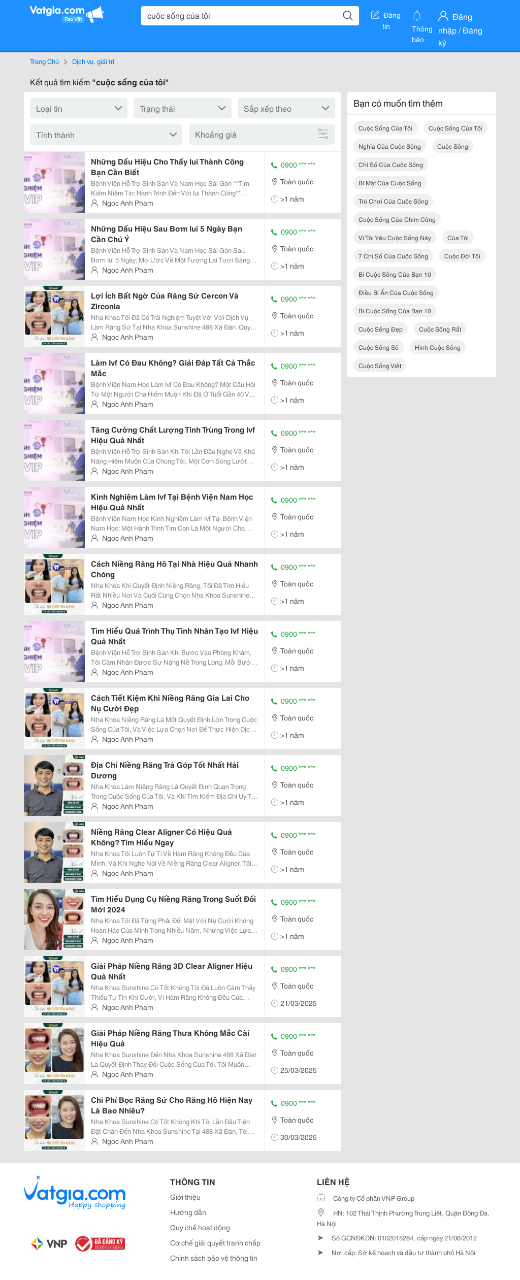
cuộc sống (452, 146)
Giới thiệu (185, 1197)
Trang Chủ (44, 60)
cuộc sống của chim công (397, 219)
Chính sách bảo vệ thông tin (213, 1258)
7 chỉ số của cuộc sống (393, 255)
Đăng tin (386, 17)
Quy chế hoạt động (200, 1227)
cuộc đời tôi (462, 255)
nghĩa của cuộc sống (390, 146)
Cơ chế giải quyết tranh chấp (215, 1242)
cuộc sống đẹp (381, 328)
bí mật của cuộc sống (390, 182)
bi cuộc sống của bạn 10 (395, 274)
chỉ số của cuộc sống (391, 164)
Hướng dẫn (188, 1212)
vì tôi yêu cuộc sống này (395, 237)
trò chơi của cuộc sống (393, 200)
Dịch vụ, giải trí (93, 60)
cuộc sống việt (380, 365)
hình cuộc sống (438, 347)
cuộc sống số (379, 347)
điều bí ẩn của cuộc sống (396, 292)
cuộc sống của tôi (385, 127)
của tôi (458, 237)
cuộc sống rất (440, 328)
